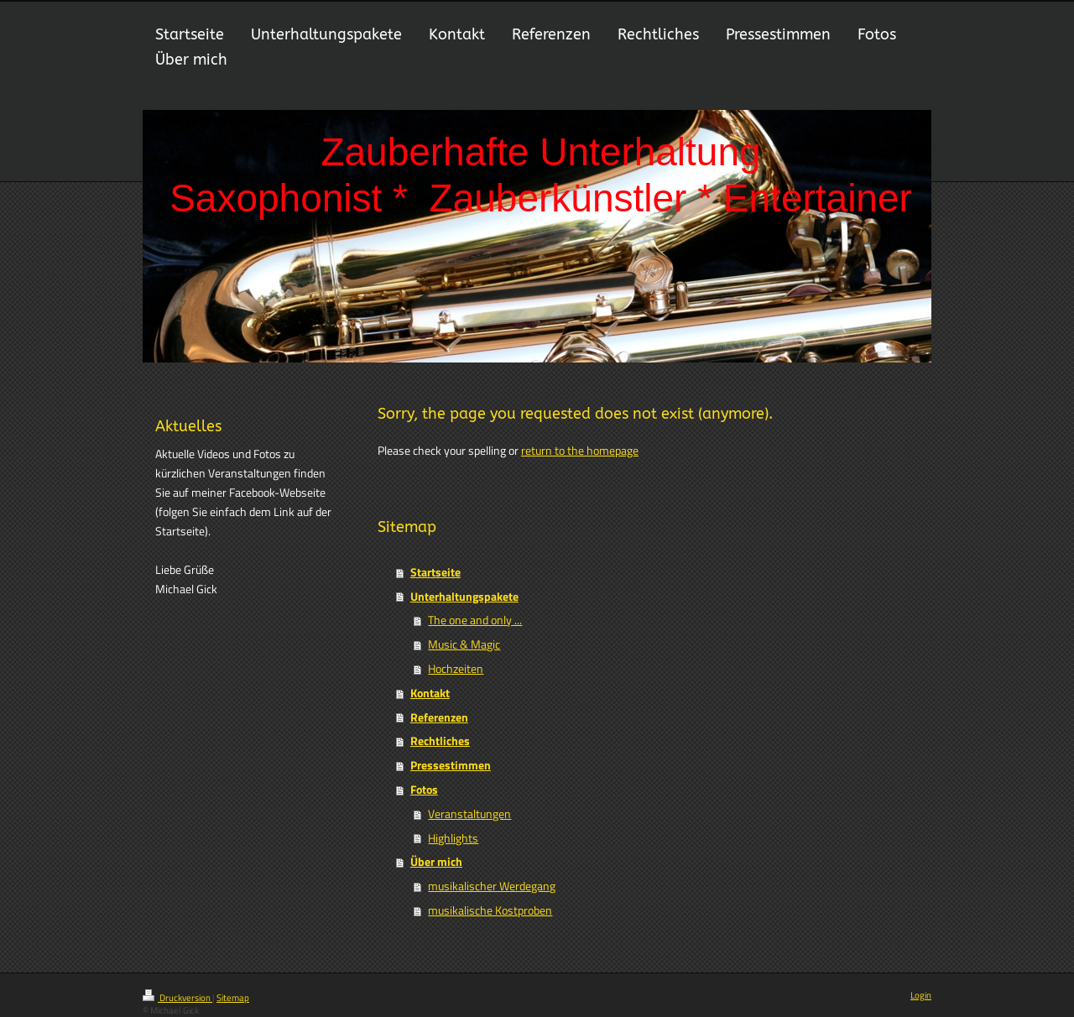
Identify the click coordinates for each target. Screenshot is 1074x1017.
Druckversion (177, 997)
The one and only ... (475, 620)
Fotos (424, 789)
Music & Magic (464, 644)
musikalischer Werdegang (491, 886)
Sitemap (232, 997)
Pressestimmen (450, 765)
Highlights (453, 838)
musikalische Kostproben (490, 910)
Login (920, 995)
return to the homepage (580, 450)
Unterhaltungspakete (464, 596)
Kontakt (430, 693)
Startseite (435, 572)
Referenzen (439, 717)
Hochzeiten (455, 669)
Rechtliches (440, 741)
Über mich (436, 862)
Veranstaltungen (469, 814)
